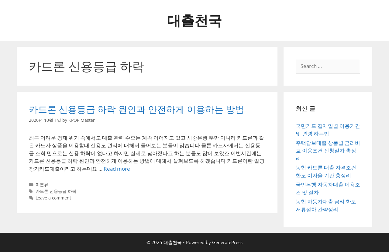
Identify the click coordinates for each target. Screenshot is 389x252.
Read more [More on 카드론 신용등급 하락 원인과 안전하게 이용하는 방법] (117, 168)
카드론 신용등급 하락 (56, 191)
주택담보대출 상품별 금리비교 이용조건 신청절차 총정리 (328, 150)
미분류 (42, 184)
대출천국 (194, 20)
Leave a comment (53, 198)
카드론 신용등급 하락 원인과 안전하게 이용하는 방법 (136, 109)
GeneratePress (227, 242)
